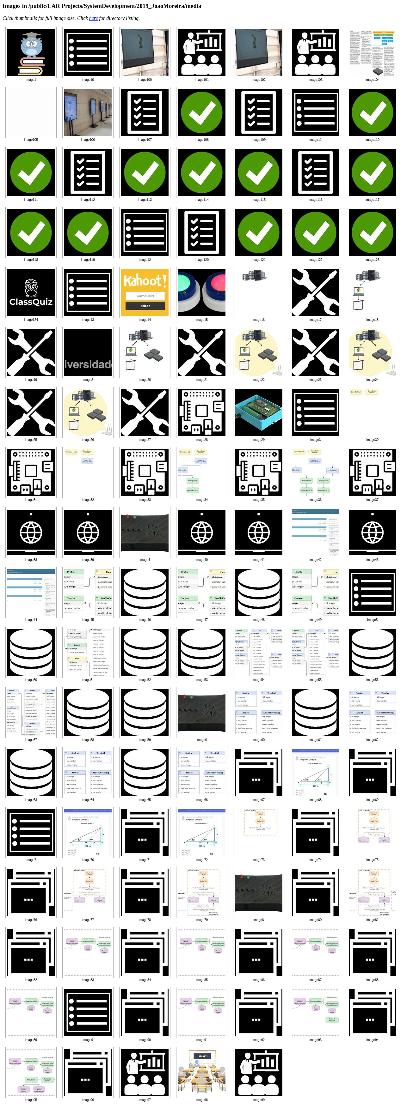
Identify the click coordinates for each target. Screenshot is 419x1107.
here (93, 18)
